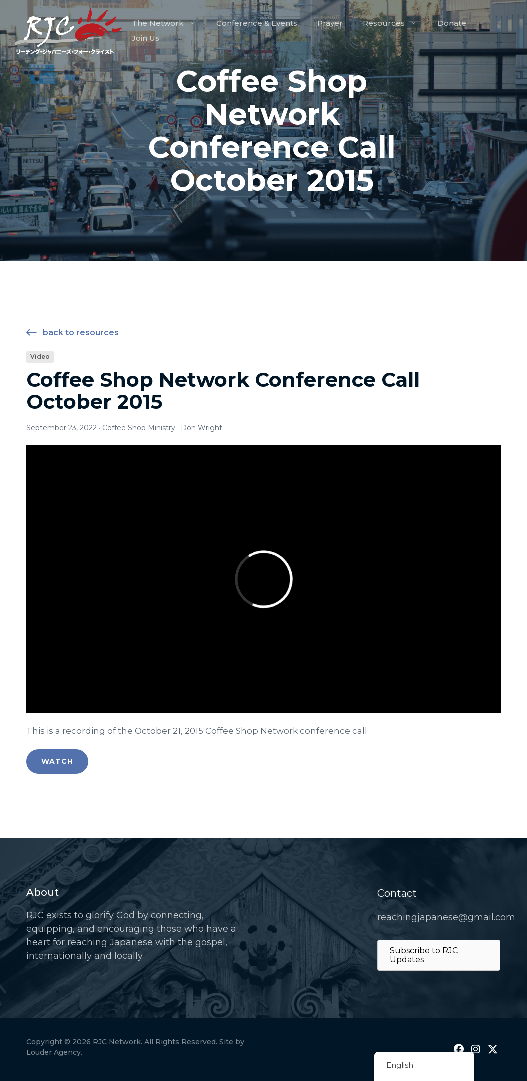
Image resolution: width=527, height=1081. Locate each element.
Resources (395, 23)
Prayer (330, 23)
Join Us (146, 38)
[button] (459, 1049)
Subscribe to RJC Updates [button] (424, 955)
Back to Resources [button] (72, 333)
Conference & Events (257, 23)
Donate (452, 23)
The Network (169, 23)
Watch (58, 761)
